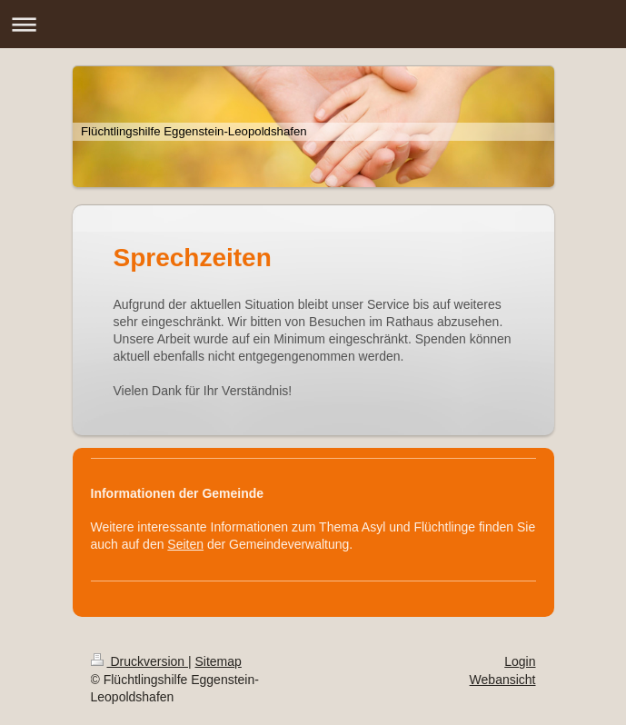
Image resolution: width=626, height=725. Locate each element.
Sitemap (218, 661)
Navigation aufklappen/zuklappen (313, 24)
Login (519, 661)
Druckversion (139, 661)
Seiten (185, 544)
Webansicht (503, 679)
